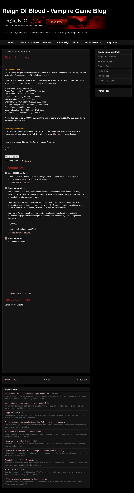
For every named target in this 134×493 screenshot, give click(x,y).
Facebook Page (104, 61)
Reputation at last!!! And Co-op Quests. (21, 460)
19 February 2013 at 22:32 (19, 293)
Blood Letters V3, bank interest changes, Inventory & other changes (33, 394)
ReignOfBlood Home (106, 56)
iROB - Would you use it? (15, 469)
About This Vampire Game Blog (35, 42)
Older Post (82, 379)
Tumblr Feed (103, 76)
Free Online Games (106, 81)
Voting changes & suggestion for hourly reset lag (26, 479)
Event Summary (17, 57)
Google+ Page (104, 66)
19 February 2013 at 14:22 (19, 183)
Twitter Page (103, 71)
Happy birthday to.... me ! (15, 413)
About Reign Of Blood (67, 42)
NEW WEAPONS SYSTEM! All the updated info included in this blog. (35, 450)
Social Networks (93, 42)
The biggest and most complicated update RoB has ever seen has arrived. (36, 422)
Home (11, 42)
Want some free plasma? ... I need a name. (23, 432)
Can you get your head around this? (21, 441)
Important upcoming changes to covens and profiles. (27, 403)
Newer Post (11, 379)
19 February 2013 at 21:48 (19, 233)
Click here (57, 134)
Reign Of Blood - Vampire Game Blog (54, 11)
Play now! (112, 42)
